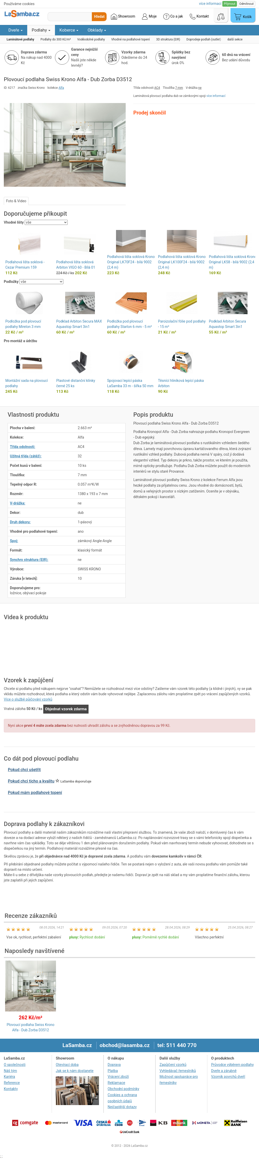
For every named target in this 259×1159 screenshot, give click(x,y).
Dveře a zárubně (224, 1071)
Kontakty (11, 1089)
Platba (113, 1071)
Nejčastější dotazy (122, 1107)
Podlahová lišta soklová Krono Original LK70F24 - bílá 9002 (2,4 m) (131, 262)
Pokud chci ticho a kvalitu (31, 781)
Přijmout (229, 4)
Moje (149, 16)
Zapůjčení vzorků (173, 1065)
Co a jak (173, 16)
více (210, 4)
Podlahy (41, 30)
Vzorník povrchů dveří (228, 1077)
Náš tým (10, 1071)
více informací (215, 96)
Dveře (15, 30)
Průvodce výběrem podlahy (232, 1065)
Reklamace (116, 1083)
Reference (12, 1083)
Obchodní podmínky (123, 1089)
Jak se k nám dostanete (74, 1071)
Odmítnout (246, 4)
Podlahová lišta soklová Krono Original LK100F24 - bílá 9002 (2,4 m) (182, 262)
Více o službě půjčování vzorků (28, 699)
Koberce (69, 30)
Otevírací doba (67, 1065)
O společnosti (14, 1065)
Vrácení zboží (118, 1077)
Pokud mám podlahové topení (35, 792)
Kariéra (9, 1077)
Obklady (97, 30)
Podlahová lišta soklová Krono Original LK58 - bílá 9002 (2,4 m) (232, 262)
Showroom (123, 16)
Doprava (114, 1065)
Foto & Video (16, 201)
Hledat (99, 17)
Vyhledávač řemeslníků (178, 1071)
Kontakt (199, 16)
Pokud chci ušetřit (24, 769)
